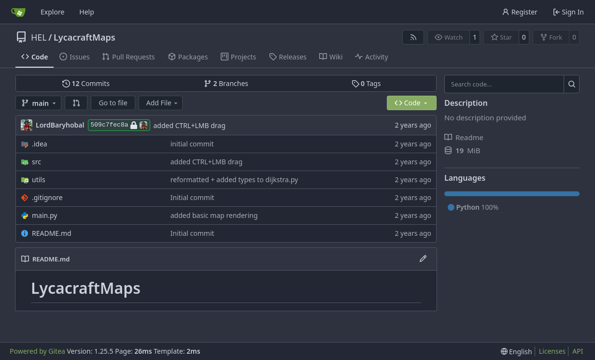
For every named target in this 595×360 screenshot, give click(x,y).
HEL (39, 37)
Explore (52, 11)
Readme (463, 137)
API (577, 351)
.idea (39, 143)
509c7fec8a (119, 125)
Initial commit (192, 197)
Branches (226, 83)
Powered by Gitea (37, 351)
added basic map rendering (214, 215)
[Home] (18, 12)
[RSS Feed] (413, 37)
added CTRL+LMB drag (190, 125)
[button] (76, 103)
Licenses (552, 351)
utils (38, 179)
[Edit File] (423, 259)
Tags (366, 83)
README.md (51, 233)
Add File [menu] (162, 102)
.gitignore (47, 197)
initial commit (192, 143)
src (36, 161)
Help (86, 11)
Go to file (113, 102)
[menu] (516, 351)
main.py (44, 215)
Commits (86, 83)
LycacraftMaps (84, 37)
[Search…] (572, 84)
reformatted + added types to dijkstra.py (234, 179)
